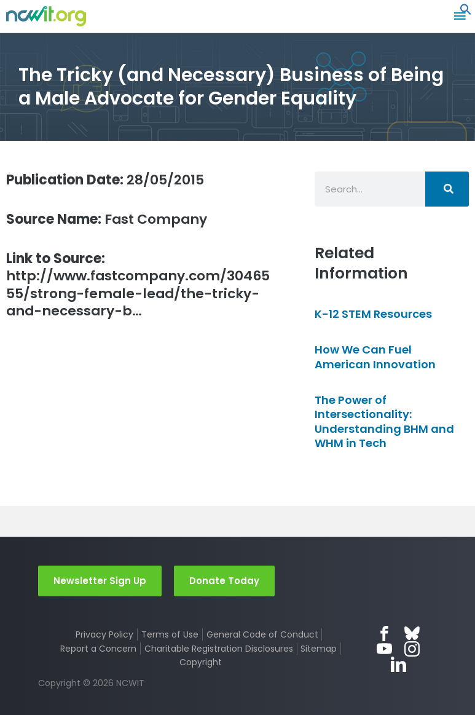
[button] (466, 12)
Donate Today (224, 580)
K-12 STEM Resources (373, 314)
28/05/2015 (105, 179)
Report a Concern (98, 648)
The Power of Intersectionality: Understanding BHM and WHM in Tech (384, 421)
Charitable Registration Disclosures (218, 648)
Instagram (412, 649)
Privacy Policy (104, 634)
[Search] (447, 189)
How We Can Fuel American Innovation (375, 356)
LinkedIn (398, 664)
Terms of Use (169, 634)
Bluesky (412, 633)
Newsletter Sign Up (99, 580)
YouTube (384, 649)
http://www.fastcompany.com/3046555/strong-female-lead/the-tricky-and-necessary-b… (138, 285)
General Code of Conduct (262, 634)
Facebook (384, 633)
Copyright (200, 662)
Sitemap (318, 648)
